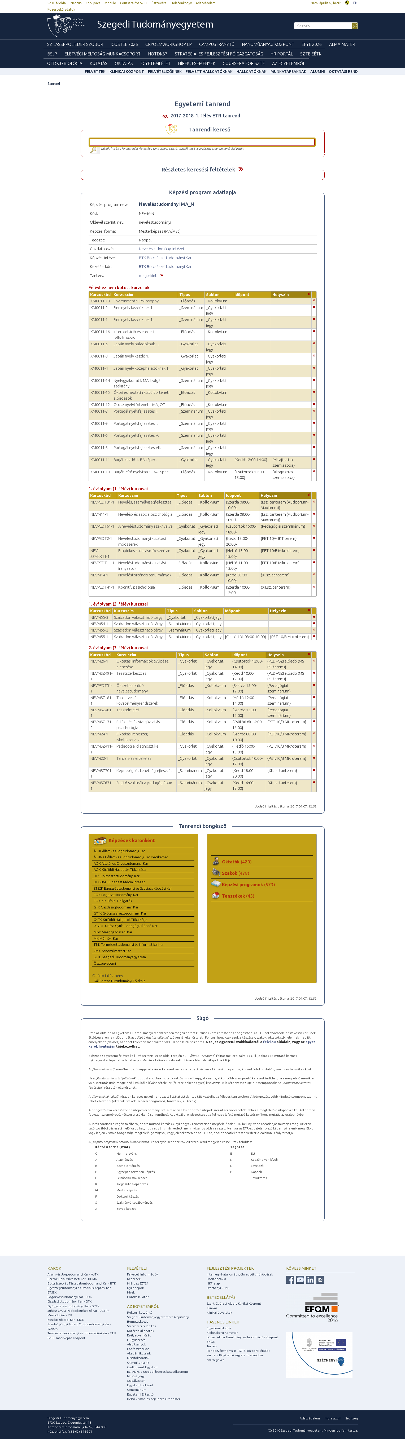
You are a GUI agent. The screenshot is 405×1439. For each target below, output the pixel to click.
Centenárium (136, 1389)
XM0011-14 (100, 380)
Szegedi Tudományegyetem (155, 25)
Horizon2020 (216, 1279)
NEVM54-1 (99, 623)
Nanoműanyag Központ (268, 44)
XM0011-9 (99, 423)
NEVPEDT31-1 (102, 502)
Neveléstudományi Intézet (162, 248)
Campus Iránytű (216, 44)
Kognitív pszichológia (136, 587)
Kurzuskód (100, 294)
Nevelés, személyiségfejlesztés (145, 502)
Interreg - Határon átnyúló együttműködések (240, 1274)
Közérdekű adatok (61, 9)
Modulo (110, 3)
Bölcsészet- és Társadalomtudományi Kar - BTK (81, 1283)
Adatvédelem (206, 3)
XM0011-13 (100, 301)
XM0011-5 (99, 344)
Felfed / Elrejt (240, 169)
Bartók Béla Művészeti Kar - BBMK (72, 1279)
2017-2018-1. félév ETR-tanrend (205, 115)
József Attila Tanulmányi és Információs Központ (242, 1337)
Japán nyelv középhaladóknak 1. (141, 368)
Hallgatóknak (252, 71)
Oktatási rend (343, 71)
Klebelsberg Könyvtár (222, 1332)
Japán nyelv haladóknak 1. (136, 344)
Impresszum (332, 1418)
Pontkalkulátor (138, 1297)
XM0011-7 (99, 411)
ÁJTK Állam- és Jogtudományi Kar (119, 851)
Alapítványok (136, 1344)
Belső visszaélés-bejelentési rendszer (153, 1399)
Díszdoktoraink (138, 1357)
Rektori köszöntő (140, 1312)
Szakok (235, 873)
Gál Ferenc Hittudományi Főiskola (119, 981)
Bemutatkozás (137, 1321)
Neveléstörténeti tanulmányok (144, 575)
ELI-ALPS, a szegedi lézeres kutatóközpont (157, 1371)
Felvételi (137, 1268)
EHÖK (211, 1341)
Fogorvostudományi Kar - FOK (69, 1297)
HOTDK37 (157, 53)
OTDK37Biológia (64, 63)
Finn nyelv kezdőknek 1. (134, 307)
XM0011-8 (99, 447)
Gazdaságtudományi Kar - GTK (69, 1301)
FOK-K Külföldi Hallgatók (113, 901)
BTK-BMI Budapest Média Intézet (119, 882)
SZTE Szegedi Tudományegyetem (120, 957)
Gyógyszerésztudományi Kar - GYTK (73, 1306)
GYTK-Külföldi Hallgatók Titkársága (120, 919)
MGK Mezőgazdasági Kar (113, 932)
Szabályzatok (136, 1380)
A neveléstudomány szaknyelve (145, 526)
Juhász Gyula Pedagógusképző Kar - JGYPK (78, 1310)
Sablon (213, 294)
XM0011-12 (100, 404)
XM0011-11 (100, 459)
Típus (184, 294)
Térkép (212, 1346)
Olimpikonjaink (138, 1362)
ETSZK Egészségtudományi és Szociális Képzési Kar (133, 888)
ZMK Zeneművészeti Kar (112, 951)
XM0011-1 (99, 319)
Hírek (131, 1292)
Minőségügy (136, 1376)
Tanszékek (238, 895)
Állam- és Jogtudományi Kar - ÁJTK (72, 1274)
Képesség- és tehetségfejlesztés (144, 770)
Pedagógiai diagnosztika (137, 746)
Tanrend (53, 83)
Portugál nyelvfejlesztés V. (136, 435)
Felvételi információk (142, 1274)
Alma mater (342, 44)
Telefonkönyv (181, 3)
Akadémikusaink (139, 1353)
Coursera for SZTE (134, 3)
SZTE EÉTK (310, 53)
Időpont (242, 294)
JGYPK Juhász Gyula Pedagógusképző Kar (126, 926)
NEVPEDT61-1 (102, 526)
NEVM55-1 (99, 636)
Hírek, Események (196, 63)
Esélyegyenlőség (139, 1335)
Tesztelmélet (128, 710)
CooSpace (93, 3)
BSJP (52, 53)
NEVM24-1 (99, 734)
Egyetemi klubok (219, 1328)
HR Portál (282, 53)
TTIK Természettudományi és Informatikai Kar (129, 944)
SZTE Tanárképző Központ (66, 1338)
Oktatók (237, 861)
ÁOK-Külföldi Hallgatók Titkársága (120, 869)
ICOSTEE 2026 (124, 44)
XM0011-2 (99, 307)
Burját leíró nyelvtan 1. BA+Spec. (141, 472)
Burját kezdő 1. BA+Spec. (135, 459)
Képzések (134, 1279)
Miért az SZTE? (137, 1283)
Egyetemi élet (155, 63)
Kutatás (98, 63)
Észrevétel (159, 3)
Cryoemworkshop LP (168, 44)
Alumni (317, 71)
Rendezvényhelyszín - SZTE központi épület (238, 1350)
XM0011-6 (99, 435)
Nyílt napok (135, 1288)
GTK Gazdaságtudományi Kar (116, 907)
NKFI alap (213, 1283)
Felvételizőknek (165, 71)
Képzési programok (248, 884)
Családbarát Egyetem (142, 1367)
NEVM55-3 (99, 617)
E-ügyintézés (136, 1339)
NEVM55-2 (99, 630)
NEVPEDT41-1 (102, 587)
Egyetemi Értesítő (140, 1394)
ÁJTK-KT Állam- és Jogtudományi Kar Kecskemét (131, 857)
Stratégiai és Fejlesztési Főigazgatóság (219, 53)
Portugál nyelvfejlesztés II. (136, 423)
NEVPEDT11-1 (102, 562)
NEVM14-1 (99, 575)
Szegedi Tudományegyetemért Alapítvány (158, 1317)
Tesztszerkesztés (131, 673)
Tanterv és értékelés (133, 758)
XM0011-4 (99, 368)
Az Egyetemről (288, 63)
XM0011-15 (100, 392)
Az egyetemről (143, 1306)
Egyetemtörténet (140, 1385)
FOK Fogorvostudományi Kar (116, 895)
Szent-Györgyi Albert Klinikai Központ (234, 1303)
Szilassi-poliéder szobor (75, 44)
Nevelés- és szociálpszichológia (145, 514)
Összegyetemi (105, 963)
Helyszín (280, 294)
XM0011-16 (100, 331)
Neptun (76, 3)
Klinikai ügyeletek (219, 1312)
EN (355, 3)
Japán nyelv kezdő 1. (131, 356)
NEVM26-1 (99, 661)
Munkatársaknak (288, 71)
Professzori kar (138, 1348)
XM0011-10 (100, 472)
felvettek (95, 71)
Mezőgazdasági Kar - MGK (65, 1319)
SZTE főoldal (57, 3)
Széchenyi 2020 (218, 1288)
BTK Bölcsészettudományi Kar (165, 257)
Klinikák (212, 1308)
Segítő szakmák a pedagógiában (144, 782)
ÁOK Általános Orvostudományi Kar (121, 863)
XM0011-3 (99, 356)
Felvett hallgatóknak (209, 71)
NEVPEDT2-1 (101, 538)
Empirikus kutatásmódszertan (144, 550)
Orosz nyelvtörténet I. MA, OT (139, 404)
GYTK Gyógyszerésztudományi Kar (120, 913)
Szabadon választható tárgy (138, 617)
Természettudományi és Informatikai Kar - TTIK (81, 1333)
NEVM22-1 (99, 758)
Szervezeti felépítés (141, 1326)
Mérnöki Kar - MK (59, 1315)
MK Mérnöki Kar (106, 938)
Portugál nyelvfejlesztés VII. (137, 447)
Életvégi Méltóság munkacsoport (102, 53)
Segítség (351, 1418)
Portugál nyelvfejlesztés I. (136, 411)
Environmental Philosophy (136, 301)
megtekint (148, 275)
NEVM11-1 (99, 514)
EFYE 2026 (312, 44)
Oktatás (124, 63)
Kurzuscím (123, 294)
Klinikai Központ (127, 71)
